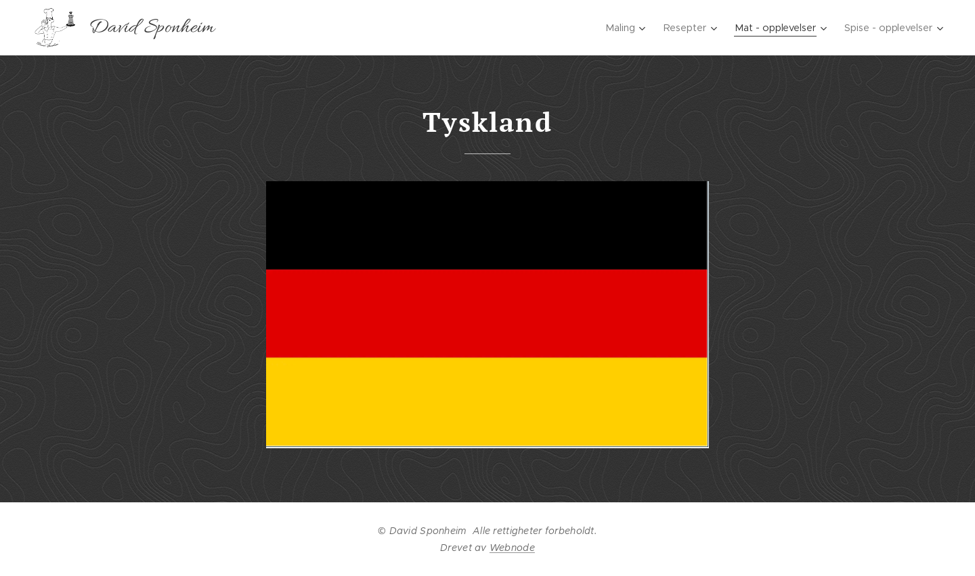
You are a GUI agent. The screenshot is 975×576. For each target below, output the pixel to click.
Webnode (512, 548)
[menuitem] (617, 28)
